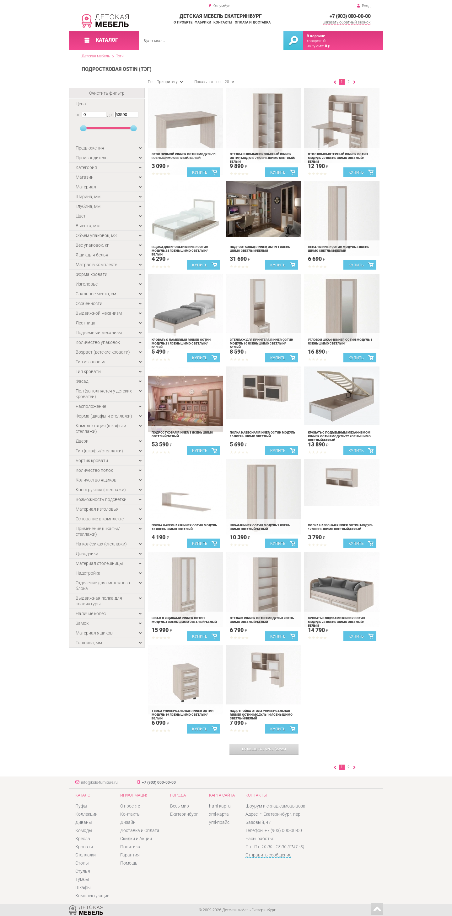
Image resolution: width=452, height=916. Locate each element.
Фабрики (203, 22)
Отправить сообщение (268, 854)
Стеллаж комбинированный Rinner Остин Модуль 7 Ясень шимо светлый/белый (262, 157)
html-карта (220, 805)
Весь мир (179, 805)
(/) (264, 749)
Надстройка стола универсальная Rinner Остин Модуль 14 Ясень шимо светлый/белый (261, 714)
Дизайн (128, 822)
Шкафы (83, 887)
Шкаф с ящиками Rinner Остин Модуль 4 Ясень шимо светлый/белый (184, 620)
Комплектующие (92, 895)
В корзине (316, 36)
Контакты (222, 22)
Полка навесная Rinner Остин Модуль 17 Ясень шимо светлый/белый (340, 527)
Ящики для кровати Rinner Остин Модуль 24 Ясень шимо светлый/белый (180, 250)
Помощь (128, 863)
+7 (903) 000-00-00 (350, 16)
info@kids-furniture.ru (99, 782)
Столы (82, 863)
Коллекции (86, 814)
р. (328, 46)
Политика (130, 846)
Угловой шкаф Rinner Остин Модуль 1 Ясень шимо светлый (340, 341)
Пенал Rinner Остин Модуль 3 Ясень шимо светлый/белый (338, 248)
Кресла (82, 838)
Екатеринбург (184, 814)
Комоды (83, 830)
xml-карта (219, 814)
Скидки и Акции (136, 838)
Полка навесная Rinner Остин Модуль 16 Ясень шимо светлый (262, 434)
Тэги (120, 56)
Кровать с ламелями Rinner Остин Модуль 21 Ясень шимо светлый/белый (181, 343)
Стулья (82, 871)
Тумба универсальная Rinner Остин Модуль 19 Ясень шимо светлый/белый (182, 714)
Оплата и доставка (253, 22)
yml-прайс (219, 822)
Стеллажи (85, 854)
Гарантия (130, 854)
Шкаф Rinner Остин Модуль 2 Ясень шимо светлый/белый (260, 527)
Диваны (83, 822)
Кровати (84, 846)
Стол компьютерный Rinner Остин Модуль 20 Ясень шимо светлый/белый (338, 157)
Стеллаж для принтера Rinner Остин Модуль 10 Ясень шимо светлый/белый (261, 343)
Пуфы (81, 805)
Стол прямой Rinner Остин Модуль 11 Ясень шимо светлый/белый (184, 156)
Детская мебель (96, 56)
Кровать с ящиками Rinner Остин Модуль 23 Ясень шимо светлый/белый (336, 621)
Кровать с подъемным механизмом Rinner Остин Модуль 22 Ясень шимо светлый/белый (339, 436)
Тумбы (82, 879)
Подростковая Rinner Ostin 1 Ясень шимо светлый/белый (260, 248)
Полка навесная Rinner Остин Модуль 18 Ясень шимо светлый (184, 527)
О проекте (183, 22)
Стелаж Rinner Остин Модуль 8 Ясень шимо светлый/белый (262, 620)
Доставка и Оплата (139, 830)
